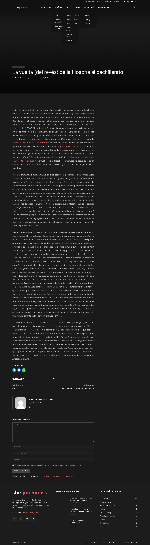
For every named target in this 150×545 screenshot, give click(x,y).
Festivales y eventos (69, 29)
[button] (135, 7)
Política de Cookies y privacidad (118, 543)
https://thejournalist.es (35, 403)
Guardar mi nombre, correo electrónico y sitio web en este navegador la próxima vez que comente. (51, 465)
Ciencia (86, 16)
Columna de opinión (59, 27)
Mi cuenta (102, 543)
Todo (57, 16)
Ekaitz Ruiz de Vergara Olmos (25, 78)
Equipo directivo (91, 543)
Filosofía (45, 379)
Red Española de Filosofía (66, 146)
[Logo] (22, 7)
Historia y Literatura (18, 67)
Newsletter (107, 1)
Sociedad (87, 24)
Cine (67, 7)
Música (75, 24)
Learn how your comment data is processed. (58, 476)
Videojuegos (70, 40)
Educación (37, 379)
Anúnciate (134, 543)
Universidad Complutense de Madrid (29, 142)
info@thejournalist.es (31, 512)
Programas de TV (69, 35)
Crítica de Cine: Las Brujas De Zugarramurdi (77, 388)
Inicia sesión (103, 7)
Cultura (77, 7)
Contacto (116, 1)
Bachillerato (27, 379)
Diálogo (15, 388)
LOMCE (53, 379)
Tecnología (89, 7)
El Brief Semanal (58, 21)
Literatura (76, 16)
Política (58, 7)
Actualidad (46, 7)
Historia (75, 20)
